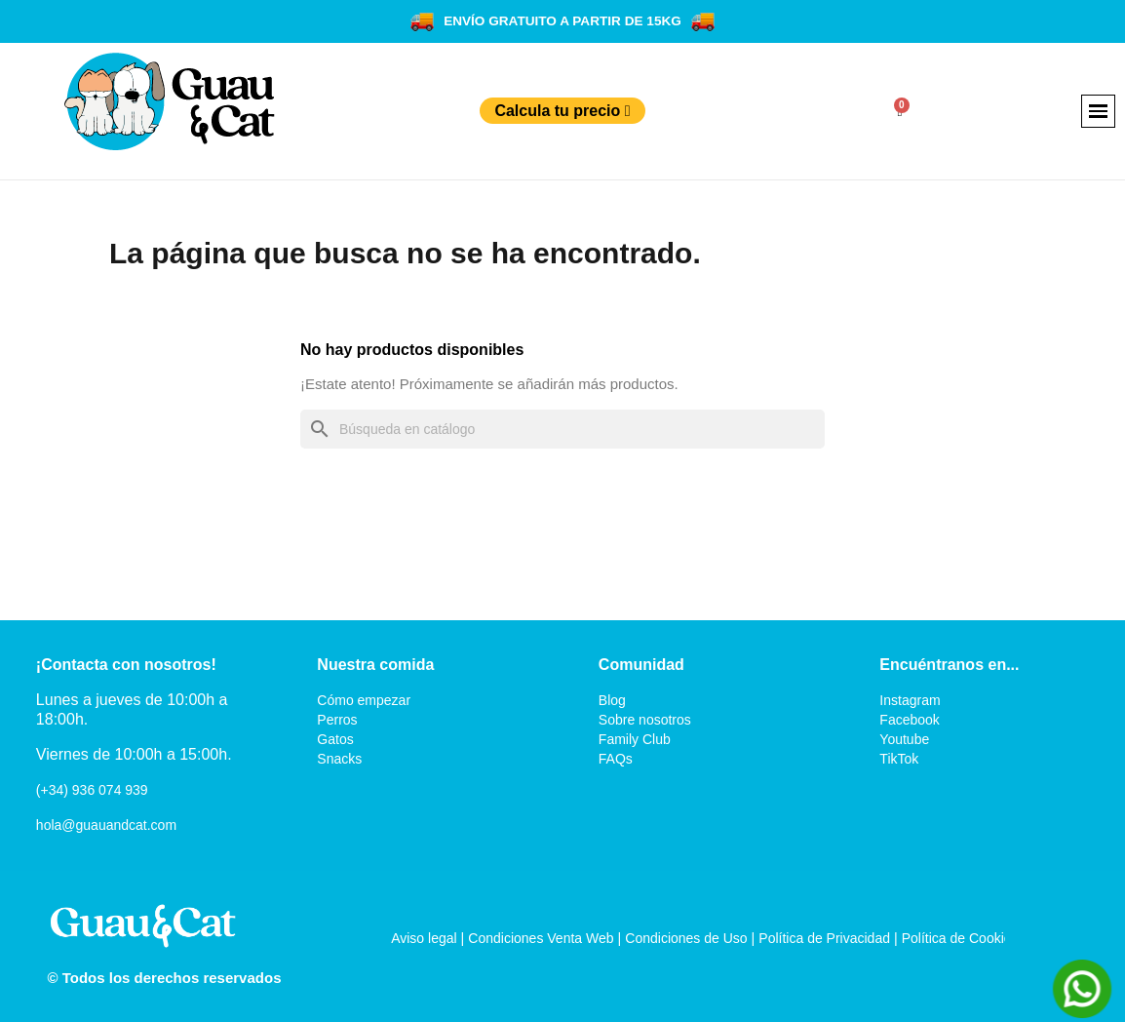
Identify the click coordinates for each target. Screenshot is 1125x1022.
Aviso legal (423, 938)
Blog (612, 700)
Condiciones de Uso (686, 938)
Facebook (909, 719)
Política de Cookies (960, 938)
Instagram (909, 700)
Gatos (335, 739)
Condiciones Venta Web (540, 938)
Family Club (635, 739)
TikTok (898, 758)
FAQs (616, 758)
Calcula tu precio (562, 110)
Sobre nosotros (645, 719)
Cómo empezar (363, 700)
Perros (337, 719)
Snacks (339, 758)
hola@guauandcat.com (106, 825)
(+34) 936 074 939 (92, 790)
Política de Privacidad (824, 938)
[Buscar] (562, 429)
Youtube (904, 739)
